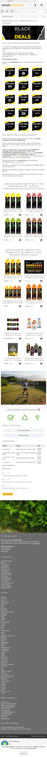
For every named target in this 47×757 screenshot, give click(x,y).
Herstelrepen (5, 581)
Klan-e (3, 632)
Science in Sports (6, 671)
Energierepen (5, 568)
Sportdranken (5, 584)
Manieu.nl (43, 736)
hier (6, 542)
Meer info (23, 396)
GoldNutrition (5, 630)
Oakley (3, 654)
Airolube (3, 598)
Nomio (3, 652)
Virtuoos (3, 688)
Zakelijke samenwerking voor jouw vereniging (15, 729)
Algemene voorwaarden (8, 704)
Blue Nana (4, 610)
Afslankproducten (6, 561)
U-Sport (3, 685)
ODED (3, 656)
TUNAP (3, 683)
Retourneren (5, 715)
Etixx (2, 627)
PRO (2, 668)
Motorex (3, 644)
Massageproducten (7, 583)
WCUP (3, 690)
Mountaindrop (5, 647)
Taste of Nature (6, 681)
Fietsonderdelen (6, 574)
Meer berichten (8, 494)
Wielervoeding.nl (8, 697)
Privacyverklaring (6, 714)
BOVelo (3, 619)
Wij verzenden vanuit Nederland (23, 409)
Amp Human (5, 602)
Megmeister (5, 642)
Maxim (3, 641)
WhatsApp (36, 543)
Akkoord (23, 753)
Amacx (3, 600)
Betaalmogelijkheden (8, 707)
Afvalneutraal (5, 702)
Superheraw (5, 678)
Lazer (2, 634)
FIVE (2, 629)
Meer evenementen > (9, 465)
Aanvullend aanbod (10, 723)
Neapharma (5, 651)
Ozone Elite (4, 657)
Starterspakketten (6, 586)
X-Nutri (3, 693)
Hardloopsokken (6, 578)
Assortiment (6, 556)
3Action (3, 597)
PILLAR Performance (7, 664)
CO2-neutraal (5, 709)
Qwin (2, 669)
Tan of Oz (4, 679)
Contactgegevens (9, 536)
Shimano (4, 673)
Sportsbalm (4, 674)
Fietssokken (4, 576)
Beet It (3, 605)
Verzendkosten (6, 719)
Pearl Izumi (4, 661)
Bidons (3, 563)
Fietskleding (5, 571)
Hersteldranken (6, 579)
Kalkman (4, 637)
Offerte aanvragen (23, 435)
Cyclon (3, 625)
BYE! (2, 620)
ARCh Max (4, 603)
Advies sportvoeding (23, 430)
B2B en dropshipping (8, 705)
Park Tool (4, 659)
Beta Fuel (4, 609)
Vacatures (4, 717)
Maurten (4, 639)
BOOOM (3, 615)
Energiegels (4, 566)
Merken (4, 592)
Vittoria (3, 686)
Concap (3, 624)
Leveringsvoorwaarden (8, 712)
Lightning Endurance (7, 636)
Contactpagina (5, 710)
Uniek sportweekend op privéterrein (12, 727)
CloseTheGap (5, 622)
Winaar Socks (5, 691)
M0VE (2, 646)
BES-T (3, 607)
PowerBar (4, 666)
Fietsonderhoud (6, 573)
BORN (3, 617)
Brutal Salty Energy (7, 612)
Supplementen (6, 588)
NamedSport (5, 649)
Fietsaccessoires (6, 569)
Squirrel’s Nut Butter (7, 676)
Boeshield (4, 614)
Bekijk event (39, 449)
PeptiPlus (4, 663)
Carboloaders (5, 564)
